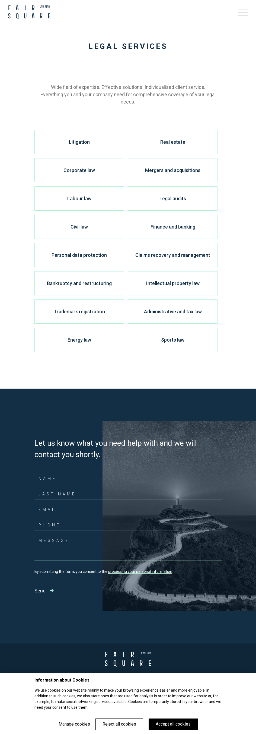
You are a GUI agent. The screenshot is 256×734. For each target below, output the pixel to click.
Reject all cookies (119, 724)
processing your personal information (140, 571)
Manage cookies (74, 724)
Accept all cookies (173, 724)
